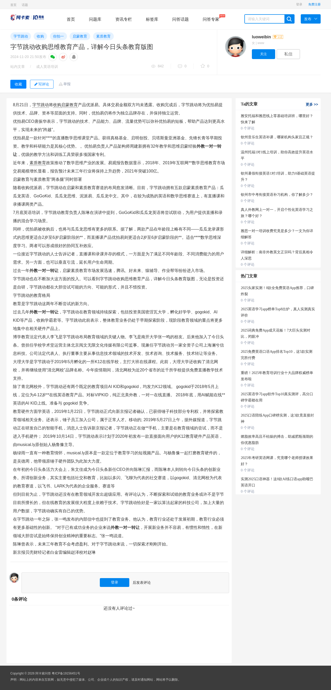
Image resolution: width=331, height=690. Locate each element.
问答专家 (211, 17)
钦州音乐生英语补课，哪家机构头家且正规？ (277, 137)
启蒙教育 (80, 36)
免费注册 (314, 4)
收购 (40, 36)
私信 (288, 54)
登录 (299, 4)
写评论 (41, 84)
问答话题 (180, 19)
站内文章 (17, 66)
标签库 (152, 19)
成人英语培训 (47, 66)
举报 (67, 84)
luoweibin (267, 37)
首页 (13, 5)
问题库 (95, 19)
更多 (312, 104)
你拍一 (58, 36)
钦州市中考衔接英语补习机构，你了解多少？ (277, 195)
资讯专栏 (123, 19)
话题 (25, 5)
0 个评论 (247, 128)
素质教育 (103, 36)
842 (157, 66)
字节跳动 (20, 36)
